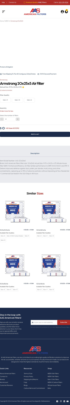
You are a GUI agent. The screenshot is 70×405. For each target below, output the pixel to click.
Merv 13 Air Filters (53, 379)
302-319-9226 (63, 2)
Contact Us (12, 2)
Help (3, 2)
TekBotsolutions (45, 401)
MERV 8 (7, 21)
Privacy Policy (28, 376)
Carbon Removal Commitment (34, 388)
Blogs (26, 385)
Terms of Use (28, 373)
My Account (4, 382)
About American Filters (7, 373)
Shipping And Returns (31, 379)
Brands (2, 379)
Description (35, 153)
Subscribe (63, 322)
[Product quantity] (10, 119)
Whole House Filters (54, 385)
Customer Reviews (6, 385)
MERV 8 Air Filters (53, 373)
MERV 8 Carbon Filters (55, 382)
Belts (49, 388)
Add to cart (35, 134)
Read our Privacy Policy (62, 327)
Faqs (25, 382)
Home (2, 21)
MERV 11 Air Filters (53, 376)
